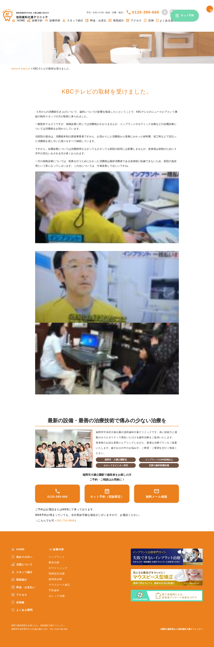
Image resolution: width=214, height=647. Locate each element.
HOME (18, 549)
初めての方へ (22, 557)
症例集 (17, 602)
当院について (22, 564)
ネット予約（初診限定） (107, 493)
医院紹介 (116, 20)
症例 (148, 20)
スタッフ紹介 (72, 20)
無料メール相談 (156, 493)
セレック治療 (57, 596)
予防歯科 (54, 590)
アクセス (134, 20)
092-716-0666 (66, 520)
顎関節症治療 (57, 573)
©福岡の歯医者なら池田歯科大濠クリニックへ (181, 629)
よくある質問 (165, 20)
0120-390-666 (145, 12)
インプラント (57, 557)
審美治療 (54, 562)
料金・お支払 (95, 20)
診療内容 (52, 20)
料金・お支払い (23, 587)
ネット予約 (187, 15)
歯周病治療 (55, 579)
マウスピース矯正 (59, 584)
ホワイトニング (58, 568)
